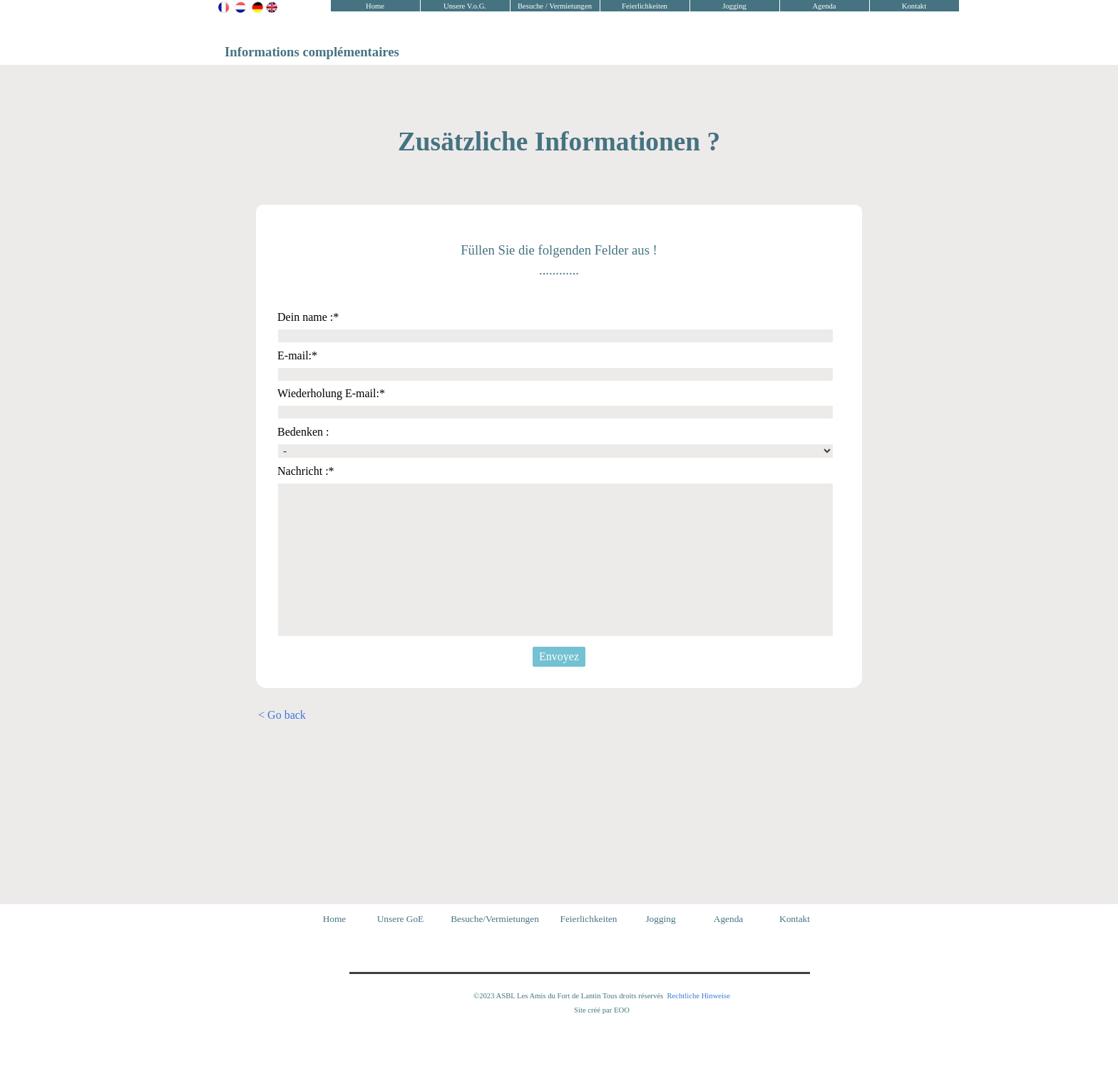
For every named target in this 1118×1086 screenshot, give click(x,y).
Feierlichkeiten (644, 6)
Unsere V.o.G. (464, 6)
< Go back (282, 715)
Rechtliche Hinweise (698, 996)
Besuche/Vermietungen (495, 918)
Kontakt (914, 6)
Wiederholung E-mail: (331, 393)
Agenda (824, 6)
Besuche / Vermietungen (555, 6)
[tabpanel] (274, 8)
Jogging (734, 6)
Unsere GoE (400, 918)
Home (375, 6)
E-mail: (297, 355)
